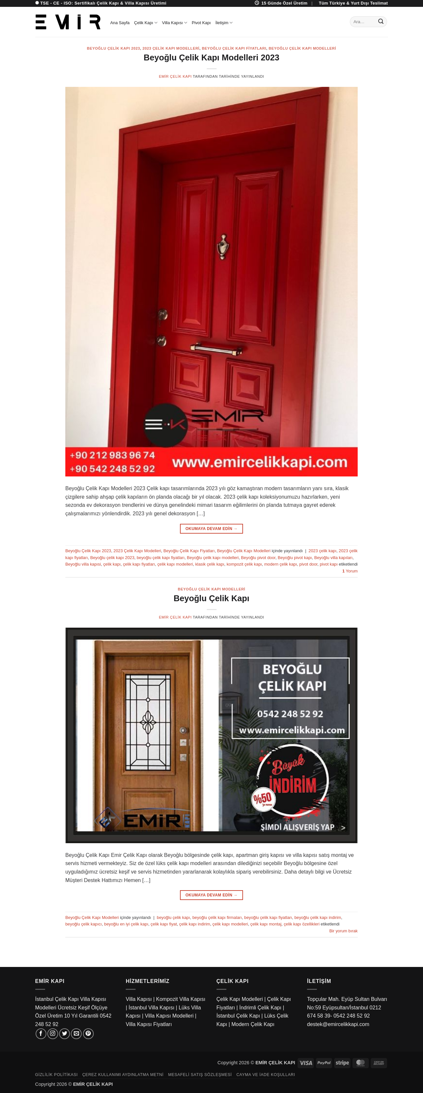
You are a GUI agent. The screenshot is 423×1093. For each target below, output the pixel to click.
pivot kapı (329, 564)
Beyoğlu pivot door (258, 557)
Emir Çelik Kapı (175, 76)
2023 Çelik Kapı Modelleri (170, 48)
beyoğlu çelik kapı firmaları (217, 917)
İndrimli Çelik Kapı (260, 1007)
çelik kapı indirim (194, 924)
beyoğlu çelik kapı (173, 917)
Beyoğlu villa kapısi (83, 564)
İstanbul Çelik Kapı (238, 1016)
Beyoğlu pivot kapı (295, 557)
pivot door (308, 564)
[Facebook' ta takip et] (41, 1033)
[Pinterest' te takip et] (88, 1033)
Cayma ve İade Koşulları (265, 1074)
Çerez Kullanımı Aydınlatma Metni (123, 1074)
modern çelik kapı (280, 564)
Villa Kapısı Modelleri (169, 1016)
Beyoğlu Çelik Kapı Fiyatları (234, 48)
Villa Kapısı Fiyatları (149, 1024)
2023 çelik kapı (322, 550)
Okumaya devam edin (212, 529)
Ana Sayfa (120, 22)
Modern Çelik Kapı (252, 1024)
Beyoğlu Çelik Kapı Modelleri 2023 (211, 57)
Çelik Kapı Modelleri (240, 999)
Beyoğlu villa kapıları (333, 557)
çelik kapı (112, 564)
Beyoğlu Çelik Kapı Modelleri (302, 48)
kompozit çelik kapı (244, 564)
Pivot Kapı (201, 22)
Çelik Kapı (146, 23)
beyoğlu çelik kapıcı (83, 924)
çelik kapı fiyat (164, 924)
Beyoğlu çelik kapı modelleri (213, 557)
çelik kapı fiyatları (139, 564)
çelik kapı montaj (265, 924)
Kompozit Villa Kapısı (180, 999)
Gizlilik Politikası (56, 1074)
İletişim (224, 23)
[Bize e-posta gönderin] (76, 1033)
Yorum (350, 571)
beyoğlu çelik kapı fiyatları (161, 557)
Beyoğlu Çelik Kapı (212, 598)
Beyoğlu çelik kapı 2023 (112, 557)
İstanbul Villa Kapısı (151, 1007)
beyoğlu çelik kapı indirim (317, 917)
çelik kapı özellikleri (302, 924)
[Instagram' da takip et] (52, 1033)
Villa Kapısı (174, 23)
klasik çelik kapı (209, 564)
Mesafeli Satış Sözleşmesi (200, 1074)
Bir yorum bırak (343, 930)
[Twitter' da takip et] (64, 1033)
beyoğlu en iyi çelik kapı (126, 924)
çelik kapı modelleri (175, 564)
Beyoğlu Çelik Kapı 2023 (113, 48)
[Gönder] (380, 21)
